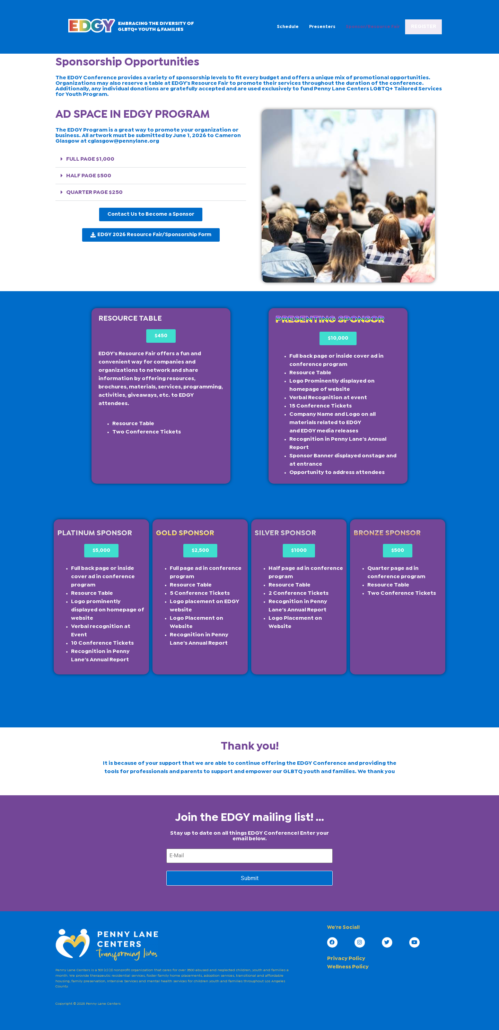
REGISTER (407, 27)
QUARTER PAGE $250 (94, 192)
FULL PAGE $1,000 (90, 159)
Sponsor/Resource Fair (341, 26)
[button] (150, 159)
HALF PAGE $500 (88, 175)
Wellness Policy (348, 966)
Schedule (255, 26)
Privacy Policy (346, 957)
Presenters (290, 26)
